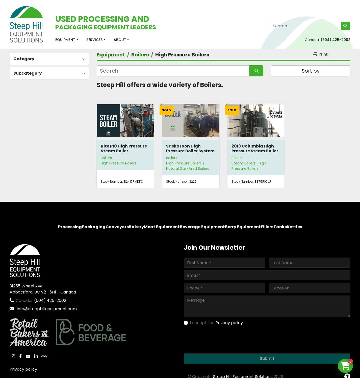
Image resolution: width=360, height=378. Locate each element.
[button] (66, 40)
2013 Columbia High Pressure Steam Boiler (255, 148)
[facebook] (20, 356)
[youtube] (28, 356)
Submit (267, 358)
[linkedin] (36, 356)
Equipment (65, 39)
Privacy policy (23, 369)
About (120, 39)
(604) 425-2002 (335, 39)
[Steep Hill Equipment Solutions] (25, 260)
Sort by (311, 70)
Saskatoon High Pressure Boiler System (190, 148)
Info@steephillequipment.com (46, 309)
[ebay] (44, 356)
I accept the (216, 323)
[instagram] (13, 356)
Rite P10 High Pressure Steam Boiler (124, 148)
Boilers (106, 157)
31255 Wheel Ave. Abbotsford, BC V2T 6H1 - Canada (43, 289)
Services (94, 39)
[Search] (310, 26)
